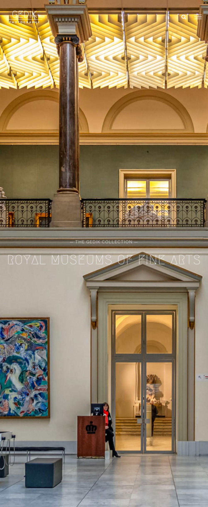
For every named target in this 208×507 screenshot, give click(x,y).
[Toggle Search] (183, 16)
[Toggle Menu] (198, 17)
